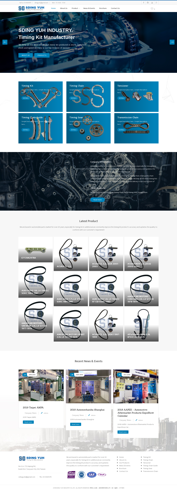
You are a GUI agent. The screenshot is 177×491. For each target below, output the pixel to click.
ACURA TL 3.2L (64, 266)
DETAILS (25, 98)
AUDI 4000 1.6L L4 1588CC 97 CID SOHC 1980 (105, 300)
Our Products (124, 462)
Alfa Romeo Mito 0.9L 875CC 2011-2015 (138, 336)
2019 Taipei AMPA (33, 407)
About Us (63, 8)
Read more (98, 199)
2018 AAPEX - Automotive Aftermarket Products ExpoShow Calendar (136, 412)
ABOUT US (26, 55)
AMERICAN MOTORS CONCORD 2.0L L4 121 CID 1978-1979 (140, 299)
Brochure (103, 8)
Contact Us (115, 8)
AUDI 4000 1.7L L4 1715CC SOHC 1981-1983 (70, 300)
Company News (31, 413)
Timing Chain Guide (150, 465)
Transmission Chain (150, 471)
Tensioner (147, 462)
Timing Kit (147, 457)
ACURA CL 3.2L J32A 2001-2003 (105, 265)
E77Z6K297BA (29, 258)
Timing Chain (148, 460)
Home (53, 8)
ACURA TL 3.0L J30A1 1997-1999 (106, 336)
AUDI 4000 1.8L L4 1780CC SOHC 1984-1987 (35, 292)
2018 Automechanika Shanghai (87, 409)
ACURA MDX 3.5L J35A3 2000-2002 (139, 265)
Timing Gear (147, 468)
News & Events (89, 8)
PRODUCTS (42, 55)
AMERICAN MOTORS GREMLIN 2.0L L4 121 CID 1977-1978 (34, 325)
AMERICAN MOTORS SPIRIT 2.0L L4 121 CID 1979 (71, 336)
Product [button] (75, 8)
